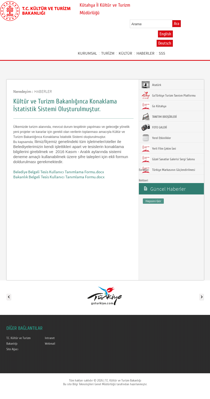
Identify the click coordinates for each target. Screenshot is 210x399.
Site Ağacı (12, 349)
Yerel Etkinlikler (156, 137)
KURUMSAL (87, 53)
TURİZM (107, 53)
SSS (162, 53)
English (165, 34)
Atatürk (151, 84)
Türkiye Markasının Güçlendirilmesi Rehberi (167, 174)
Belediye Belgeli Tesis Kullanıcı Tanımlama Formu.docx (58, 171)
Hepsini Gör (153, 201)
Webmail (50, 343)
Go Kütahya (154, 106)
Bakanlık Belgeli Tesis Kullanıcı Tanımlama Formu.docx (59, 176)
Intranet (50, 338)
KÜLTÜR (125, 53)
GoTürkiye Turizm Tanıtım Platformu (169, 95)
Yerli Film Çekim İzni (159, 148)
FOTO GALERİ (154, 127)
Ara (176, 23)
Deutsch (164, 43)
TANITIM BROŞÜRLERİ (159, 116)
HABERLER (145, 53)
